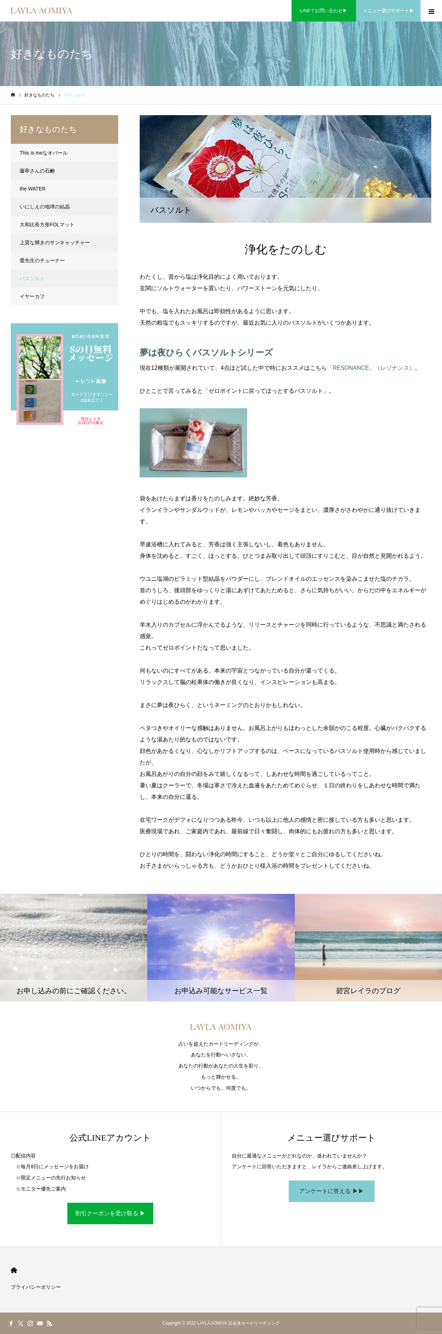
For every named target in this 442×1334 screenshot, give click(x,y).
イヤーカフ (32, 296)
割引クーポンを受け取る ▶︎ (110, 1213)
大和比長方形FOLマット (47, 224)
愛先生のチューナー (42, 260)
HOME (14, 1270)
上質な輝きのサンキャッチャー (55, 242)
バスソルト (32, 278)
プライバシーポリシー (36, 1287)
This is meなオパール (44, 153)
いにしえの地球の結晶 (45, 206)
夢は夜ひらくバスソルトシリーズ (206, 352)
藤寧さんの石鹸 (37, 171)
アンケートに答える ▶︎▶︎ (331, 1191)
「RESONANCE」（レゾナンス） (371, 368)
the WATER (32, 189)
